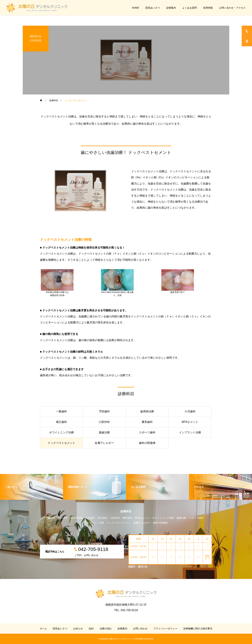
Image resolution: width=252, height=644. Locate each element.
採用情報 (208, 7)
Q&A (91, 628)
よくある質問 (189, 7)
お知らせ (78, 628)
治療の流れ (106, 628)
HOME (135, 7)
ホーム (43, 628)
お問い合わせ (140, 628)
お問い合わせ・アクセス (232, 7)
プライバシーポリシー (165, 628)
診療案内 (171, 7)
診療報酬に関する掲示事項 (197, 628)
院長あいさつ (152, 7)
